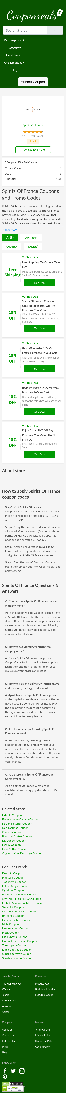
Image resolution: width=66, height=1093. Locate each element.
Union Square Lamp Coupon (19, 941)
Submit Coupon (33, 81)
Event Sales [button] (13, 55)
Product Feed (42, 983)
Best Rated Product (45, 989)
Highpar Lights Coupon (16, 919)
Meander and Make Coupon (19, 911)
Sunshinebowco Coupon (17, 958)
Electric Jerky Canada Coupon (20, 819)
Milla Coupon (10, 924)
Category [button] (13, 47)
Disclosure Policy (44, 1040)
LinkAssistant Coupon (15, 928)
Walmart (6, 989)
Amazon (6, 1006)
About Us (7, 1029)
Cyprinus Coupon (13, 890)
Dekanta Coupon (12, 873)
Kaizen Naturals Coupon (17, 823)
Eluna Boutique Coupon (17, 949)
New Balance (9, 1000)
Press (5, 1046)
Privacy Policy (42, 1035)
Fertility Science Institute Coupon (22, 903)
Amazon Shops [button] (13, 62)
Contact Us (8, 1035)
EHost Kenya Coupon (15, 886)
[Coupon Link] (33, 272)
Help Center (8, 1040)
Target (5, 994)
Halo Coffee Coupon (14, 849)
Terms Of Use (42, 1029)
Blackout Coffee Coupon (17, 836)
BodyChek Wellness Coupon (19, 894)
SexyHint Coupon (13, 907)
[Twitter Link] (14, 1070)
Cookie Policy (42, 1046)
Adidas (5, 1011)
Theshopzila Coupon (14, 945)
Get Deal (39, 282)
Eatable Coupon (12, 815)
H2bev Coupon (11, 844)
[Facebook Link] (5, 1070)
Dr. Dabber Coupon (14, 840)
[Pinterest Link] (5, 1077)
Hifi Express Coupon (14, 936)
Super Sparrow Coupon (16, 953)
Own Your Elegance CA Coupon (21, 898)
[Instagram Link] (22, 1070)
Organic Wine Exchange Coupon (22, 853)
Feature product (14, 40)
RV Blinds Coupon (13, 915)
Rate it (33, 141)
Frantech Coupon (13, 877)
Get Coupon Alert (32, 149)
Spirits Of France (33, 125)
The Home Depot (11, 983)
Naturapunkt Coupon (15, 827)
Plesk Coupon (10, 932)
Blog (14, 70)
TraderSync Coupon (14, 881)
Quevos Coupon (12, 832)
